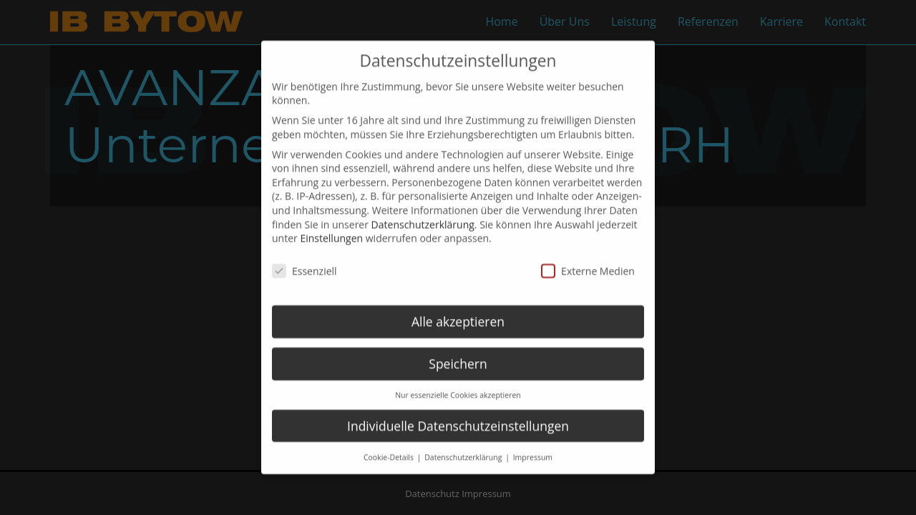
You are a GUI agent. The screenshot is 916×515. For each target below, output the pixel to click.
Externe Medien (588, 256)
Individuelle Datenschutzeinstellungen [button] (458, 410)
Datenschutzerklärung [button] (464, 442)
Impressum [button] (532, 442)
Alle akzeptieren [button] (458, 306)
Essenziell (304, 256)
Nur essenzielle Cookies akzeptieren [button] (458, 380)
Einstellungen (331, 223)
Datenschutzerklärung (422, 209)
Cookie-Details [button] (390, 442)
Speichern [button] (458, 348)
